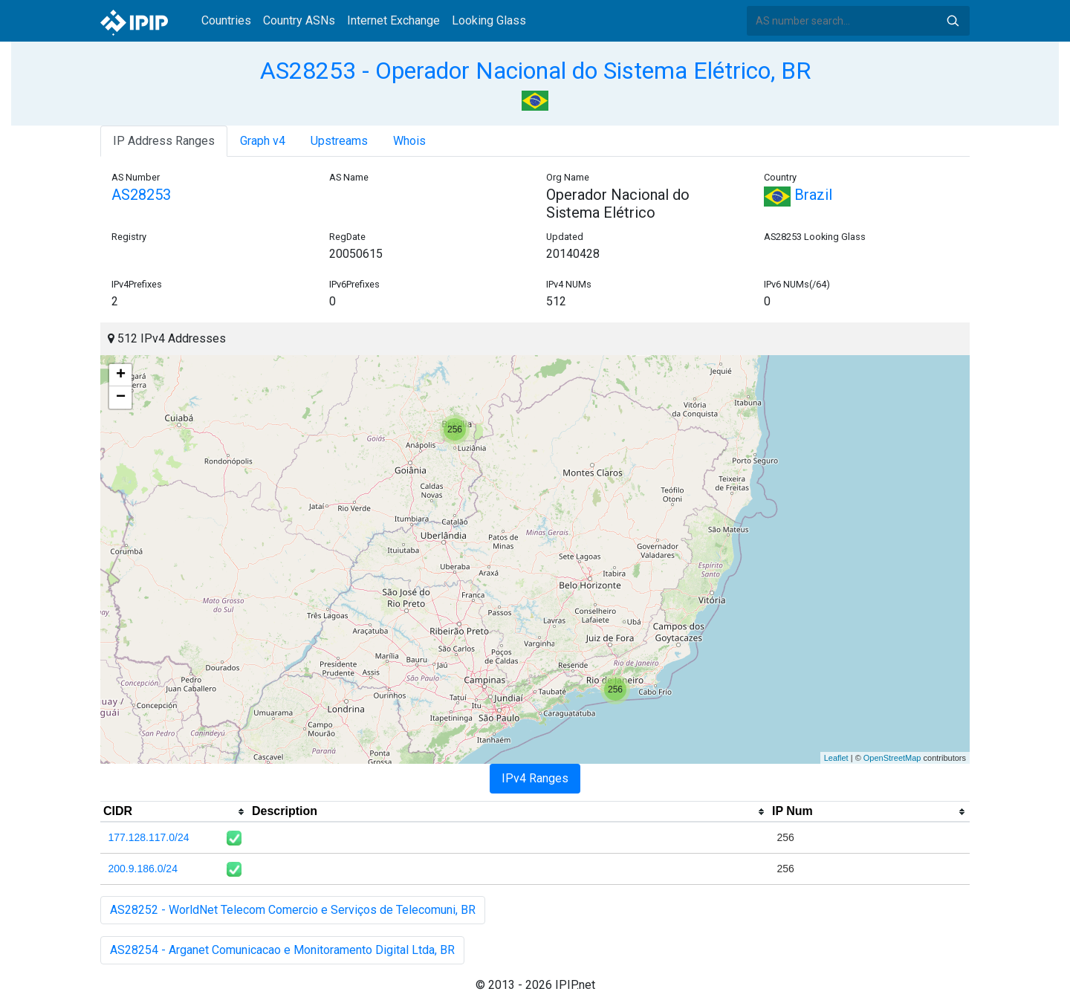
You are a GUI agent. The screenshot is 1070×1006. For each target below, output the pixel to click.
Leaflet (836, 757)
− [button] (121, 397)
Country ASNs (299, 20)
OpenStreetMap (892, 757)
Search (952, 21)
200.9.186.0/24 (143, 868)
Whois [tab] (409, 141)
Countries (226, 20)
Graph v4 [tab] (262, 141)
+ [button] (121, 375)
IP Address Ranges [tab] (164, 141)
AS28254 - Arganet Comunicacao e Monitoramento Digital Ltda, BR (282, 950)
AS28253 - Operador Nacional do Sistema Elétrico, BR (535, 70)
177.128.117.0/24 (148, 837)
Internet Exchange (393, 20)
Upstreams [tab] (339, 141)
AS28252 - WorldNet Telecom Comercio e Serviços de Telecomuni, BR (293, 910)
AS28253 (141, 195)
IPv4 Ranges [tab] (535, 778)
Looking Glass (489, 20)
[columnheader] (174, 812)
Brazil (798, 195)
